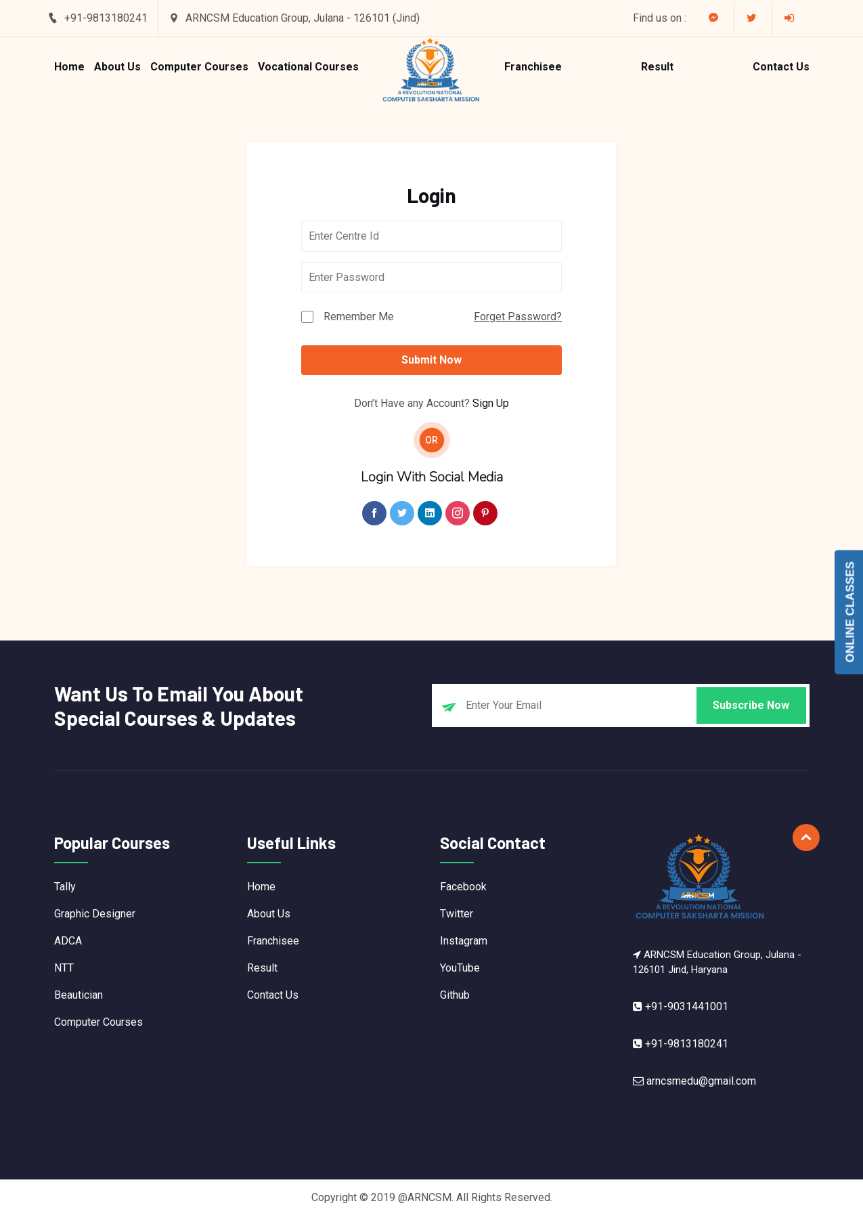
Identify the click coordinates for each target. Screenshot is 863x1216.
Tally (65, 886)
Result (657, 66)
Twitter (456, 913)
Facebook (463, 886)
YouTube (460, 967)
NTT (64, 967)
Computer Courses (199, 66)
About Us (117, 66)
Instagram (463, 940)
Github (455, 995)
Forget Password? (518, 316)
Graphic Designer (94, 913)
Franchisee (533, 66)
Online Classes (850, 611)
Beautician (78, 995)
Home (69, 66)
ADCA (68, 940)
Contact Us (781, 66)
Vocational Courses (308, 66)
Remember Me (359, 316)
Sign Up (490, 403)
